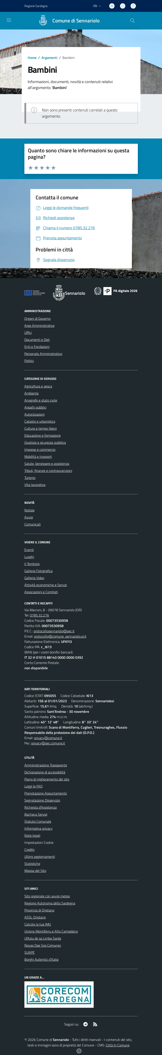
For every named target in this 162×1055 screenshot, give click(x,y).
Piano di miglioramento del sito (46, 779)
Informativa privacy (38, 828)
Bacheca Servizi (35, 814)
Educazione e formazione (42, 435)
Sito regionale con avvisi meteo (47, 896)
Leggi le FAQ (33, 786)
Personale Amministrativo (43, 353)
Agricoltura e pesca (38, 386)
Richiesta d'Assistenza (40, 807)
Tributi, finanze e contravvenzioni (48, 470)
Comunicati (32, 524)
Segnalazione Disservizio (42, 800)
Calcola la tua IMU (37, 924)
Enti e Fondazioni (36, 346)
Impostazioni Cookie (38, 842)
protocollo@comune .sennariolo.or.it (60, 636)
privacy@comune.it (48, 737)
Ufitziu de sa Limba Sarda (42, 938)
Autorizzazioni (34, 414)
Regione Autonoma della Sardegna (49, 903)
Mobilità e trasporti (38, 456)
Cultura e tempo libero (40, 428)
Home (32, 57)
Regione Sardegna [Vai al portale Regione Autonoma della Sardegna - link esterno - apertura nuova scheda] (35, 6)
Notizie (29, 510)
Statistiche (32, 863)
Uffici (28, 332)
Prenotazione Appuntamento (45, 793)
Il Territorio (32, 563)
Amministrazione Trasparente (45, 765)
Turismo (29, 477)
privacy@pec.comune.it (48, 743)
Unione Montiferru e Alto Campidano (51, 931)
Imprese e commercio (39, 449)
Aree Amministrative (39, 325)
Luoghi (29, 556)
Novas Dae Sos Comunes (42, 945)
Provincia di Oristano (39, 910)
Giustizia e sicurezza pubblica (45, 442)
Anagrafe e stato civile (40, 400)
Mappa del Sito (35, 870)
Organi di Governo (37, 318)
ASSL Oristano (35, 917)
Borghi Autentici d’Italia (41, 959)
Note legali (32, 835)
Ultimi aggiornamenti (39, 856)
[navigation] (8, 20)
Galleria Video (34, 577)
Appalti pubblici (35, 407)
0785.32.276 (39, 615)
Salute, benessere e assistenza (46, 463)
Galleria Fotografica (38, 570)
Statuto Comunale (37, 821)
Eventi (29, 549)
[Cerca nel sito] (132, 20)
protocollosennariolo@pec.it (54, 631)
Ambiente (31, 393)
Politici (29, 360)
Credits (29, 849)
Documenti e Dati (37, 339)
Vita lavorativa (35, 484)
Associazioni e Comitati (41, 592)
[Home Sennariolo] (67, 20)
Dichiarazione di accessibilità (44, 772)
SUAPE (29, 952)
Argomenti (49, 57)
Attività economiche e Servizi (45, 585)
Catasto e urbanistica (39, 421)
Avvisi (28, 517)
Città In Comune (117, 1045)
